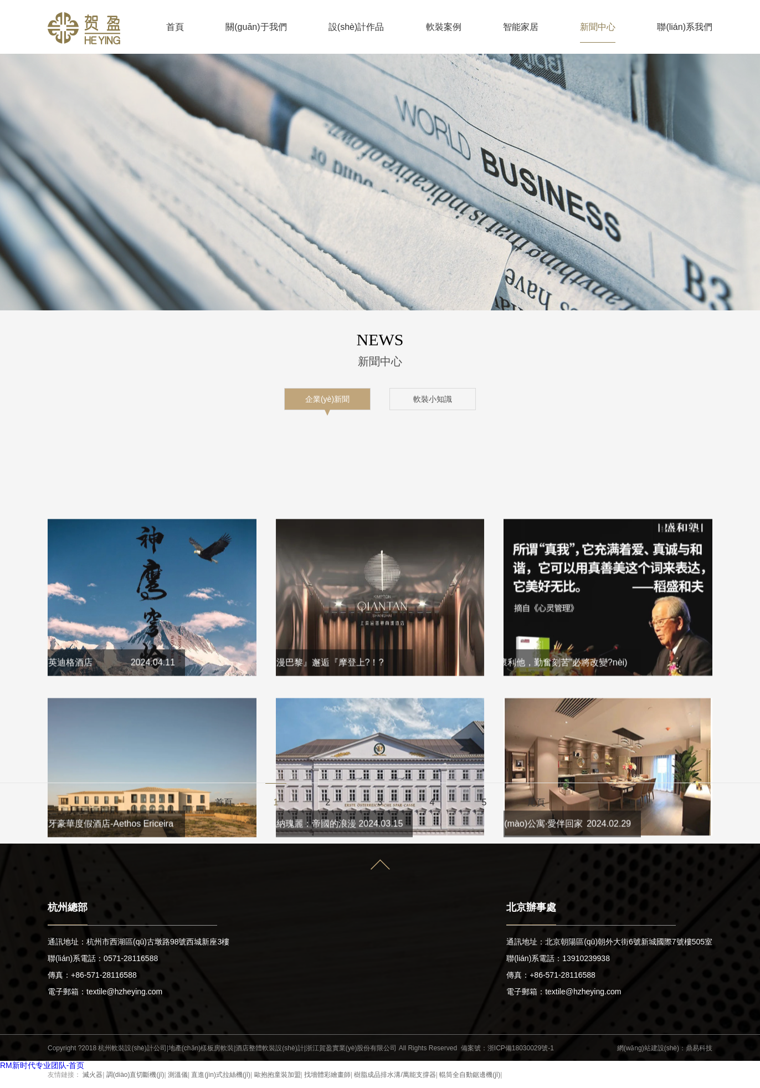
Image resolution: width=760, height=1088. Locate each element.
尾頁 (536, 802)
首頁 (175, 27)
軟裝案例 (443, 27)
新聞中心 (597, 27)
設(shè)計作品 (356, 27)
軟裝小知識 (432, 399)
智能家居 (520, 27)
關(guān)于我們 (255, 27)
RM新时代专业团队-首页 (42, 1065)
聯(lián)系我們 (684, 27)
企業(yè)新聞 (327, 399)
